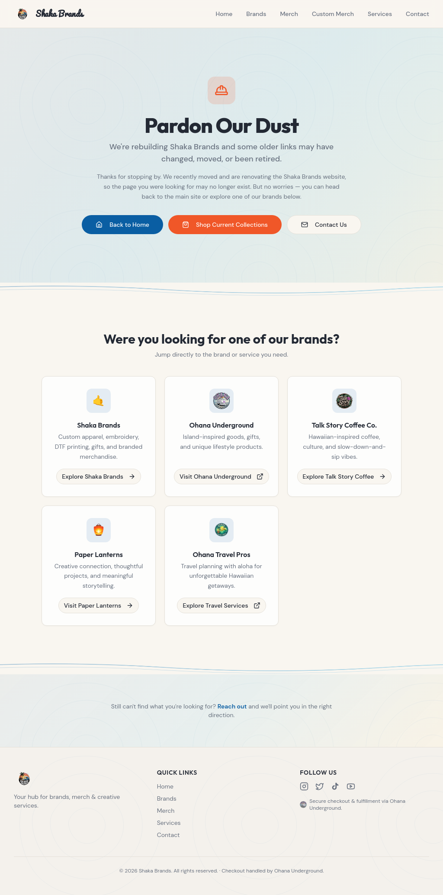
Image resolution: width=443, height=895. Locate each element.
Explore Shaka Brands (98, 482)
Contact (417, 14)
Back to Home (122, 225)
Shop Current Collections (225, 225)
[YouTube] (351, 786)
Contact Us (324, 225)
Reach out (232, 712)
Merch (289, 14)
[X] (319, 786)
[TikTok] (335, 786)
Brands (256, 14)
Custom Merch (333, 14)
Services (380, 14)
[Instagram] (304, 786)
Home (223, 14)
